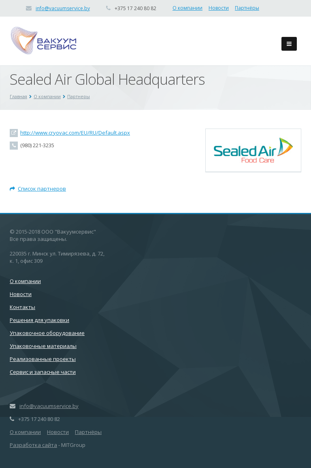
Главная (18, 96)
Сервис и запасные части (43, 372)
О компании (187, 7)
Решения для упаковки (39, 320)
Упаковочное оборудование (47, 333)
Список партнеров (38, 188)
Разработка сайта (33, 445)
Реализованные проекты (43, 359)
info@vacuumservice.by (63, 8)
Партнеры (78, 96)
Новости (219, 7)
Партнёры (247, 7)
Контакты (22, 307)
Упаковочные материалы (43, 346)
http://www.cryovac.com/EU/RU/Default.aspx (75, 132)
